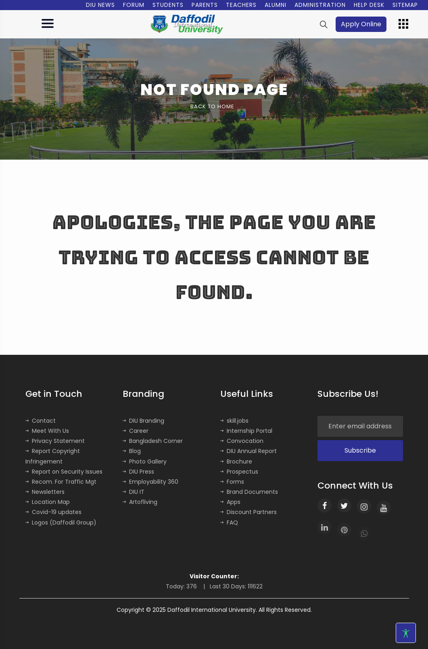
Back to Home (212, 106)
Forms (232, 482)
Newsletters (45, 492)
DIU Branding (143, 421)
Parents (205, 5)
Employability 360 (150, 482)
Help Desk (369, 5)
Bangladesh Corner (153, 441)
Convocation (241, 441)
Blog (132, 451)
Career (135, 431)
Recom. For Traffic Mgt (60, 482)
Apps (230, 502)
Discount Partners (248, 512)
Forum (133, 5)
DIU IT (133, 492)
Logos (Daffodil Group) (60, 522)
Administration (320, 5)
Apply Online (361, 24)
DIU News (100, 5)
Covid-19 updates (53, 512)
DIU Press (138, 472)
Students (168, 5)
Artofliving (140, 502)
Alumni (275, 5)
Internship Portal (246, 431)
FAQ (229, 522)
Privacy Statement (55, 441)
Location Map (47, 502)
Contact (40, 421)
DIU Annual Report (248, 451)
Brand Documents (249, 492)
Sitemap (405, 5)
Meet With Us (47, 431)
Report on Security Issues (63, 472)
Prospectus (239, 472)
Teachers (241, 5)
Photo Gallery (145, 461)
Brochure (236, 461)
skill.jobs (234, 421)
